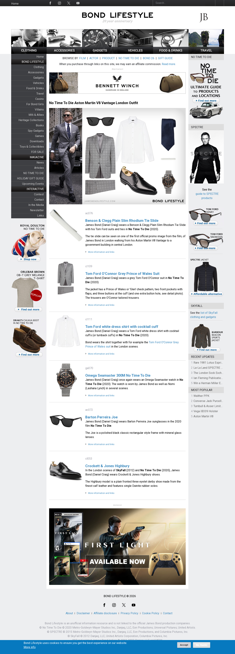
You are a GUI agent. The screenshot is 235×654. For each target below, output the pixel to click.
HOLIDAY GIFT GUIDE (30, 178)
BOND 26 (148, 58)
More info (30, 648)
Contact (39, 199)
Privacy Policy (129, 613)
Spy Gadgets (36, 130)
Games (39, 136)
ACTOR (93, 58)
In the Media (36, 205)
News (40, 162)
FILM (82, 58)
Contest (39, 194)
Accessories (36, 72)
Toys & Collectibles (32, 146)
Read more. (169, 64)
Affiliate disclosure (105, 613)
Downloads (37, 141)
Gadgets (38, 77)
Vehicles (38, 83)
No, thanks (201, 646)
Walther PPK (201, 396)
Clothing (39, 67)
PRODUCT (108, 58)
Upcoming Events (33, 183)
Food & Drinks (35, 88)
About (69, 613)
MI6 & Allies (36, 114)
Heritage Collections (31, 120)
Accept (184, 646)
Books (40, 125)
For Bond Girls (35, 104)
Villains (39, 109)
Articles (39, 168)
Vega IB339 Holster (205, 411)
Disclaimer (83, 613)
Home (15, 3)
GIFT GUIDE (165, 58)
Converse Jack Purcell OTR (210, 401)
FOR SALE (37, 152)
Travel (40, 93)
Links (40, 215)
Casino (39, 99)
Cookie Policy (150, 613)
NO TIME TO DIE (33, 173)
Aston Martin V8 (203, 416)
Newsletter (37, 210)
